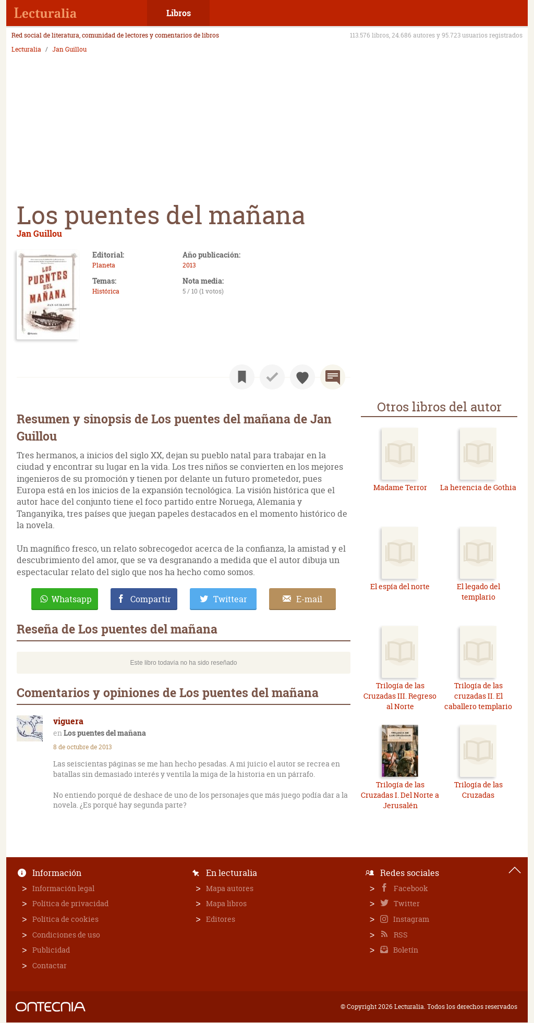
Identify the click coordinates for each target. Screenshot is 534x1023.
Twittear (230, 599)
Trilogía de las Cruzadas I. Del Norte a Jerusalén (400, 795)
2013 (189, 265)
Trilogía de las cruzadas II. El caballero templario (478, 695)
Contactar (49, 965)
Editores (220, 919)
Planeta (103, 265)
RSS (400, 935)
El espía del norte (400, 586)
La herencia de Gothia (478, 487)
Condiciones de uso (66, 935)
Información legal (63, 888)
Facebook (410, 888)
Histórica (105, 291)
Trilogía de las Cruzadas (478, 790)
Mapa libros (226, 903)
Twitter (406, 903)
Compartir (150, 599)
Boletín (405, 950)
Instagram (410, 919)
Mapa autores (229, 888)
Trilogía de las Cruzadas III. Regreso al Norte (399, 695)
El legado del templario (478, 591)
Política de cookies (65, 919)
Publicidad (51, 950)
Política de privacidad (70, 903)
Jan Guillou (69, 49)
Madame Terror (400, 487)
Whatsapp (72, 599)
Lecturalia (26, 49)
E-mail (309, 599)
